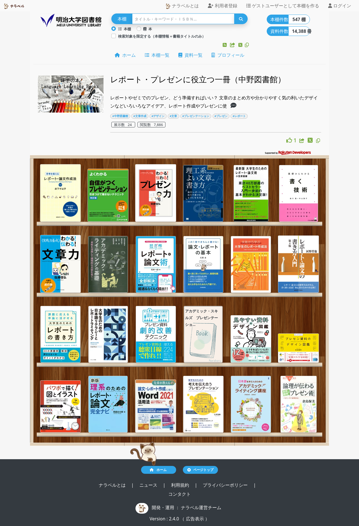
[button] (225, 45)
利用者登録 (222, 6)
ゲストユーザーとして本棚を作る (282, 6)
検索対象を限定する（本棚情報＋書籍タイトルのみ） (162, 36)
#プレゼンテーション (195, 116)
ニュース (148, 485)
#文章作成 (139, 116)
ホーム (125, 55)
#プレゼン (221, 116)
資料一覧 (190, 55)
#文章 (173, 116)
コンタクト (179, 494)
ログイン (339, 6)
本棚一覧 (157, 55)
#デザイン (157, 116)
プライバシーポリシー (226, 485)
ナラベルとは (182, 6)
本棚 (124, 28)
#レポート (239, 116)
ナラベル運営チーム (201, 507)
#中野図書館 (120, 116)
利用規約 (180, 485)
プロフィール (227, 55)
